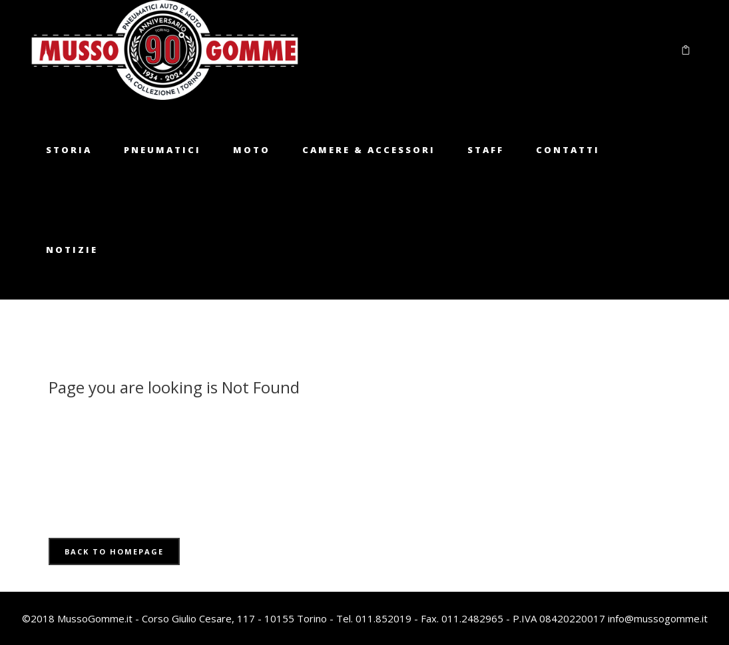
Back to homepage (114, 551)
